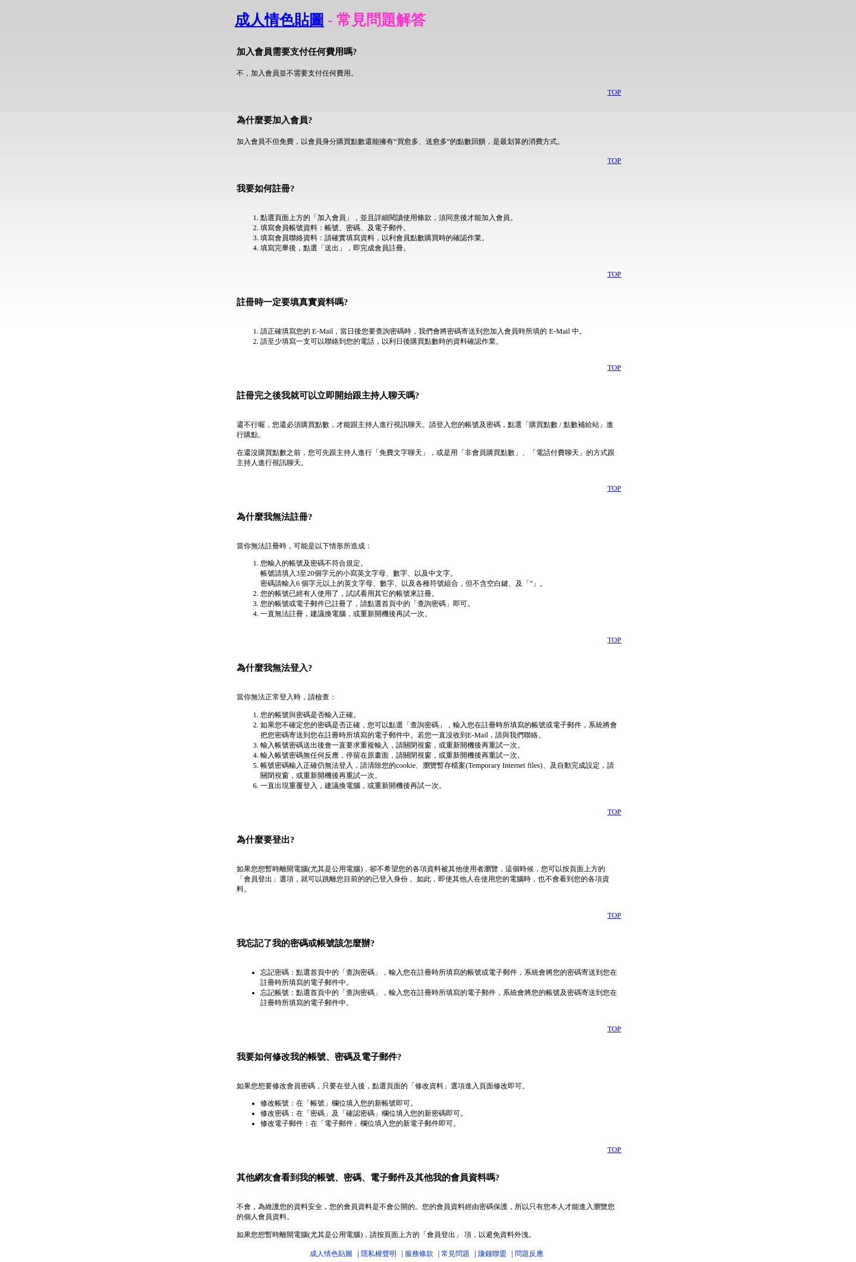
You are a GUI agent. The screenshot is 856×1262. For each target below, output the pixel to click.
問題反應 (529, 1254)
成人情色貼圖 (279, 20)
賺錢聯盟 (492, 1254)
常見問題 (455, 1254)
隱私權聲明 (378, 1254)
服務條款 (419, 1254)
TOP (614, 92)
